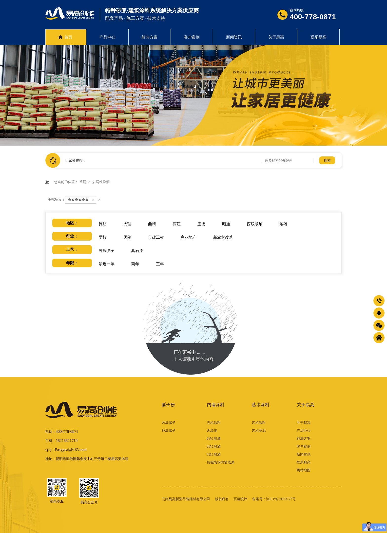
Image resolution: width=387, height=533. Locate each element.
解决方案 (149, 37)
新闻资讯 (234, 37)
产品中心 (107, 37)
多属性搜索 (101, 182)
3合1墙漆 (214, 446)
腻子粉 (168, 404)
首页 (68, 37)
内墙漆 (212, 431)
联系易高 (318, 37)
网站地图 (303, 470)
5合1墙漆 (214, 454)
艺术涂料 (261, 404)
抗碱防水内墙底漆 (220, 462)
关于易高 (276, 37)
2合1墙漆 (214, 438)
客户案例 (192, 37)
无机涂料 (214, 423)
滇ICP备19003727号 (281, 499)
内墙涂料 (216, 404)
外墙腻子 (168, 431)
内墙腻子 (168, 423)
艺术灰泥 (259, 431)
